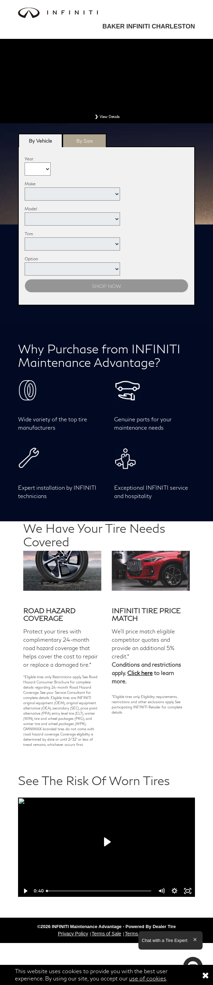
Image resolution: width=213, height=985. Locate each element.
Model (31, 208)
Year (29, 158)
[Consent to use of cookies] (205, 975)
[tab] (40, 140)
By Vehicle (40, 142)
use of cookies (147, 978)
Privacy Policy (73, 933)
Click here (140, 673)
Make (30, 183)
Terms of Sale (106, 933)
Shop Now (106, 286)
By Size (84, 141)
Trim (29, 233)
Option (31, 258)
